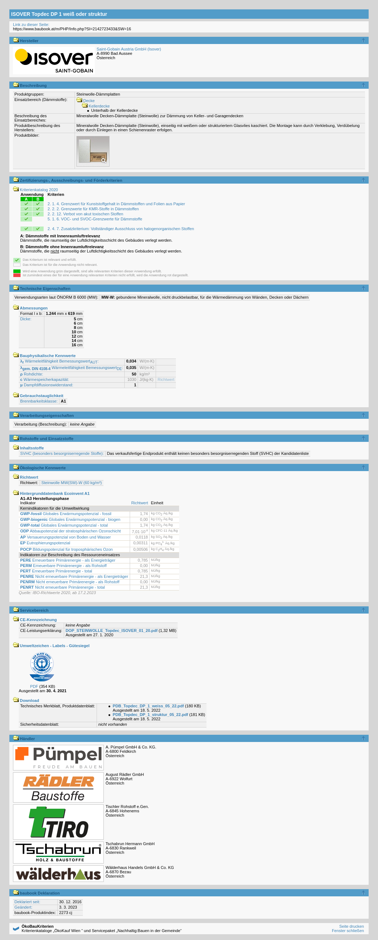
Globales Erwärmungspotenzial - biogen (70, 519)
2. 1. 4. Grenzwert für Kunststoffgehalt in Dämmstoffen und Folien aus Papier (116, 204)
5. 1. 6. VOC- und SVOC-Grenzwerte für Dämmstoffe (95, 219)
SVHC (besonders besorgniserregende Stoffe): (62, 453)
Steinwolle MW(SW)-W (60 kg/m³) (71, 482)
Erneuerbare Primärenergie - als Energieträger (67, 560)
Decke (85, 100)
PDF (34, 686)
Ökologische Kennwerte (39, 468)
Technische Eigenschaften (41, 288)
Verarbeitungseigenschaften (43, 415)
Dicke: (25, 319)
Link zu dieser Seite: (31, 24)
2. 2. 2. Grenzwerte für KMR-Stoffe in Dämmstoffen (93, 209)
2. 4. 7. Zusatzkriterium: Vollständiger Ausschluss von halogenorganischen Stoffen (121, 229)
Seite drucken (351, 926)
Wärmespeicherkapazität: (44, 379)
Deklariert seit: (27, 902)
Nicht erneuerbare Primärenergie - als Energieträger (74, 576)
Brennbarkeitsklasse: (39, 401)
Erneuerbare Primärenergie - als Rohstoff (63, 565)
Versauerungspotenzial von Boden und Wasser (65, 537)
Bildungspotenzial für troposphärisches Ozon (66, 549)
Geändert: (23, 907)
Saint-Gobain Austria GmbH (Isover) (129, 49)
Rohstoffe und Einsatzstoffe (43, 438)
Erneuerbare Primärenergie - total (56, 571)
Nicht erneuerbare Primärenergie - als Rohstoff (69, 582)
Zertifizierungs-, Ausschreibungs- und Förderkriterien (67, 180)
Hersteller (26, 41)
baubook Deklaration (36, 893)
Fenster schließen (348, 930)
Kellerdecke (96, 106)
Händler (24, 739)
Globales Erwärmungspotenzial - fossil (65, 513)
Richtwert (165, 379)
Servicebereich (31, 610)
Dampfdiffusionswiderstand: (46, 385)
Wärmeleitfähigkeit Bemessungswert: (59, 361)
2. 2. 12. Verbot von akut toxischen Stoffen (85, 214)
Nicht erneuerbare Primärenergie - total (62, 587)
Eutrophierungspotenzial (45, 543)
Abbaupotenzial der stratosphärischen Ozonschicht (70, 531)
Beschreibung (30, 85)
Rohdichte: (31, 374)
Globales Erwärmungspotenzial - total (64, 525)
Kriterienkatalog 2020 (35, 190)
